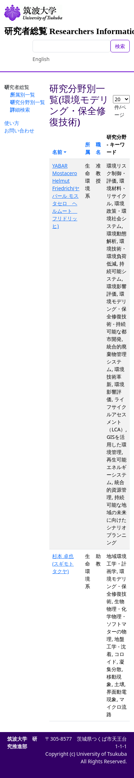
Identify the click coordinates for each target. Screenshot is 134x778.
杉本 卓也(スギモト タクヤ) (63, 564)
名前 (57, 152)
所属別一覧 (22, 94)
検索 (120, 46)
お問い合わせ (19, 130)
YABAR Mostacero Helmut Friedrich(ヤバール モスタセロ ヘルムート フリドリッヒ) (65, 195)
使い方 (11, 122)
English (41, 59)
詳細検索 (20, 109)
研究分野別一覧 (27, 102)
